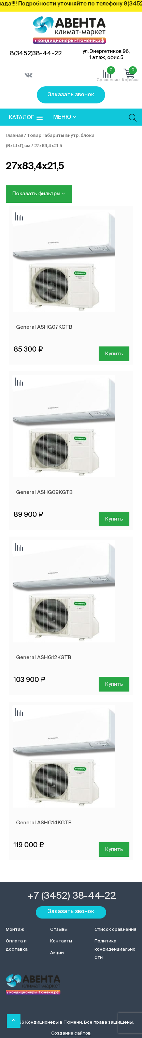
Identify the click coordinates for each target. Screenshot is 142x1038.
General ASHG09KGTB (44, 492)
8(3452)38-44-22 (36, 54)
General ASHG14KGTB (44, 822)
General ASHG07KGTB (44, 327)
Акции (57, 953)
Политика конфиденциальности (115, 949)
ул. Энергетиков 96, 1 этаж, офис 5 (106, 54)
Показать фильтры (38, 193)
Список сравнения (115, 929)
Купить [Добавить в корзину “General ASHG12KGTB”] (114, 684)
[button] (25, 118)
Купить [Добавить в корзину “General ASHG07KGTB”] (114, 353)
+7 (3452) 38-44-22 (71, 896)
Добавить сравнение (19, 217)
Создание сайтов (71, 1033)
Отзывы (59, 929)
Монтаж (15, 929)
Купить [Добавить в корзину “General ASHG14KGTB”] (114, 849)
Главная (14, 135)
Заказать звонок (71, 95)
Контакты (61, 941)
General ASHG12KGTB (43, 657)
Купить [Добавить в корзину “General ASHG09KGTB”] (114, 519)
